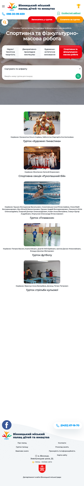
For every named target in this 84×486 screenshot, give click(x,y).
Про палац (22, 443)
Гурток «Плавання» (42, 217)
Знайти (78, 76)
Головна (16, 28)
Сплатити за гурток (70, 19)
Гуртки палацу (27, 28)
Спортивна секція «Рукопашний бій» (42, 176)
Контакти (62, 443)
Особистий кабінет (71, 13)
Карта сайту (62, 455)
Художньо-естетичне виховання (49, 52)
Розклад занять (62, 447)
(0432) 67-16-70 (70, 425)
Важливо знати (22, 451)
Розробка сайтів (47, 462)
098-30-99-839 (15, 14)
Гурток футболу (42, 255)
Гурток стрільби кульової (42, 290)
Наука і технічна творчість (10, 52)
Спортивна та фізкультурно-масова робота (70, 52)
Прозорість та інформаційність (62, 451)
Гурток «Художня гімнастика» (42, 141)
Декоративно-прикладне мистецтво (29, 52)
